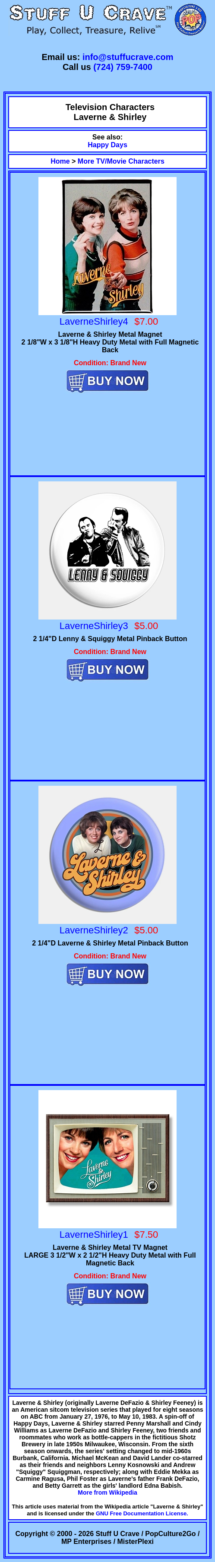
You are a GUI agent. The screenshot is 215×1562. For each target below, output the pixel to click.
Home (60, 161)
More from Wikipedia (107, 1492)
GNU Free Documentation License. (142, 1513)
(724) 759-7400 (122, 67)
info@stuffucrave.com (128, 57)
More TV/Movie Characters (121, 161)
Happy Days (107, 145)
